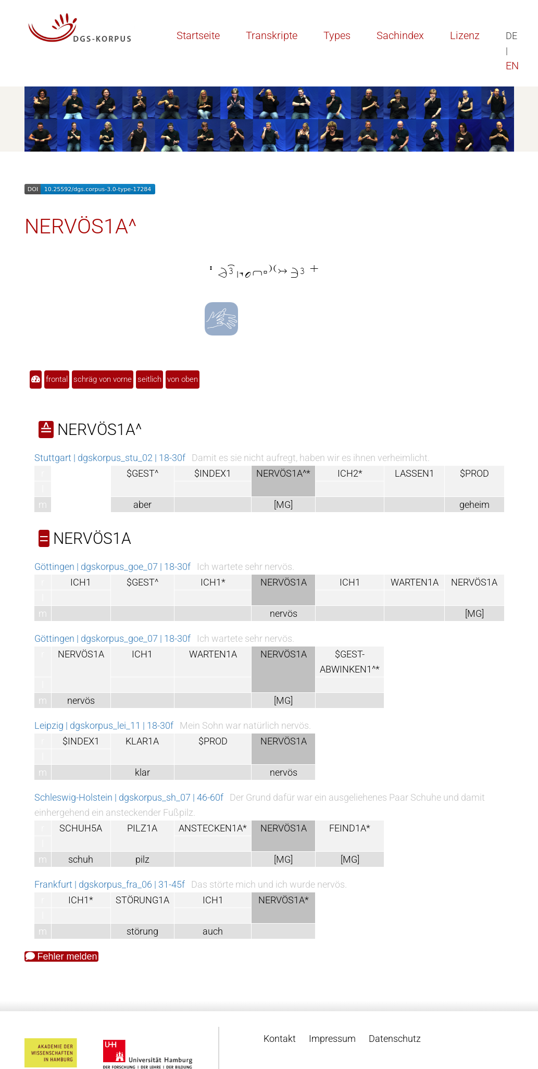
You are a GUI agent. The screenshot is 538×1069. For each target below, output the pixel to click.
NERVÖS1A (474, 582)
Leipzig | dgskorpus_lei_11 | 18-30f (103, 725)
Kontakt (280, 1038)
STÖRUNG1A (142, 899)
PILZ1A (142, 828)
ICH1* (213, 582)
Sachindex (400, 35)
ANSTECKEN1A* (213, 828)
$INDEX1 (212, 473)
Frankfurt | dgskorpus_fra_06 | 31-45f (109, 884)
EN (512, 65)
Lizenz (465, 35)
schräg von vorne (102, 379)
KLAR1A (142, 741)
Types (337, 35)
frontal (57, 379)
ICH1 (80, 582)
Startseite (198, 35)
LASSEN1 (414, 473)
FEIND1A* (349, 828)
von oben (182, 379)
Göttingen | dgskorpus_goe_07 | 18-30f (112, 566)
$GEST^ (142, 473)
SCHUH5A (80, 828)
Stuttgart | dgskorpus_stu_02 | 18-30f (109, 457)
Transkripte (271, 35)
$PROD (474, 473)
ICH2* (349, 473)
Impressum (332, 1038)
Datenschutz (395, 1038)
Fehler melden (61, 956)
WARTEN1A (415, 582)
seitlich (149, 379)
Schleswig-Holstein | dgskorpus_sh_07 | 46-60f (128, 797)
